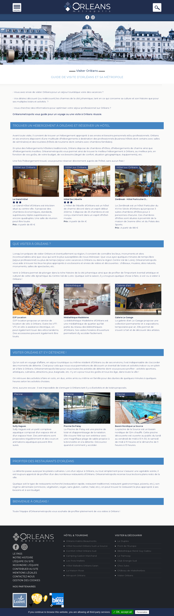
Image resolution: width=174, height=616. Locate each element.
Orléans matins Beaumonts (81, 541)
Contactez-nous (24, 576)
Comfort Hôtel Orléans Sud (81, 550)
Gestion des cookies (26, 580)
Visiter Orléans (125, 575)
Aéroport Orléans (75, 575)
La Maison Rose (75, 570)
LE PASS (17, 553)
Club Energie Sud (127, 560)
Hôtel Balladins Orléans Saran (82, 565)
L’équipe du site (23, 561)
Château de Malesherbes (131, 570)
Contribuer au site (25, 569)
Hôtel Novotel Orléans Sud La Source (87, 546)
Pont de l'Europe (126, 546)
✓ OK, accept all (122, 612)
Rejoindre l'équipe (26, 565)
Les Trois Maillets (75, 560)
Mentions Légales (25, 572)
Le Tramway (123, 555)
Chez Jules (123, 565)
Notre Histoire (23, 557)
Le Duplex (123, 541)
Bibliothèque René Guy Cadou (134, 550)
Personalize (142, 612)
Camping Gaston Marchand (81, 555)
